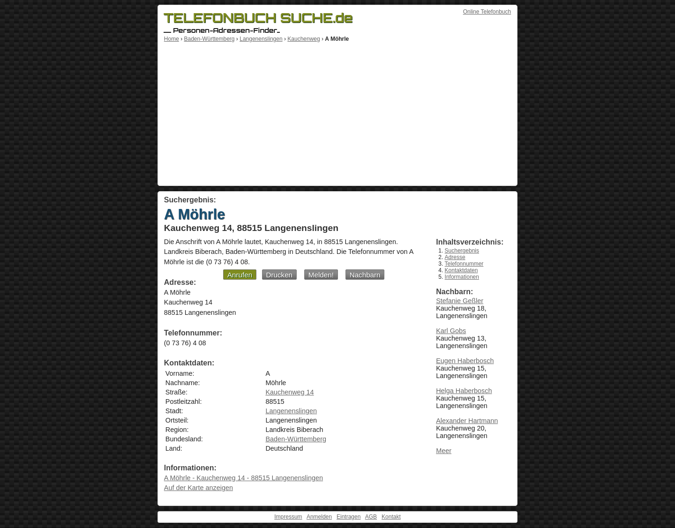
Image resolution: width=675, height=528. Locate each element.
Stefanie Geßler (459, 301)
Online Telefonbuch (487, 11)
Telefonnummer (464, 263)
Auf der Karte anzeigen (198, 487)
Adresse (455, 257)
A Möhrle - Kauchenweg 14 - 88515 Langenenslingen (243, 478)
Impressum (288, 516)
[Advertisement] (337, 112)
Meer (443, 450)
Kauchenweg (303, 39)
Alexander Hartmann (467, 420)
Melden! (321, 275)
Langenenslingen (261, 39)
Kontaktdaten (461, 270)
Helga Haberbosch (464, 390)
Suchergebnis (462, 250)
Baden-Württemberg (209, 39)
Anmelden (319, 516)
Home (171, 39)
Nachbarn (365, 275)
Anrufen (239, 275)
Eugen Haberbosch (465, 360)
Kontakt (391, 516)
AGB (371, 516)
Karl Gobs (451, 331)
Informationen (462, 277)
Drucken (279, 275)
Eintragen (348, 516)
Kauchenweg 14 (289, 392)
